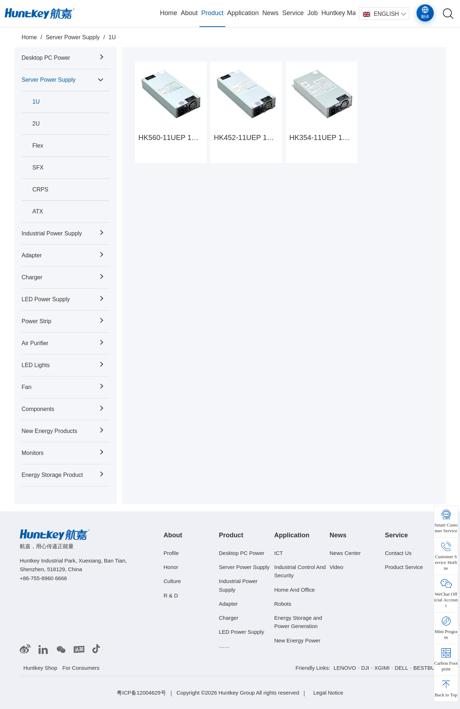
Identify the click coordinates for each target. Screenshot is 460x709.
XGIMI (382, 668)
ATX (37, 211)
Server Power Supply (73, 37)
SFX (37, 167)
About (189, 13)
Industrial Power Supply (52, 233)
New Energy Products (49, 431)
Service (293, 13)
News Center (345, 553)
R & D (171, 595)
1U (112, 37)
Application (243, 13)
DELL (401, 668)
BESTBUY (425, 668)
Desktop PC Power (46, 58)
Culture (172, 581)
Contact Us (398, 553)
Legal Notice (328, 693)
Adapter (32, 255)
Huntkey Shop (40, 668)
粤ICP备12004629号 (141, 693)
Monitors (32, 453)
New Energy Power (297, 640)
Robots (282, 604)
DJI (365, 668)
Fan (27, 387)
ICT (278, 553)
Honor (171, 567)
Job (312, 13)
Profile (171, 553)
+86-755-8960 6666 (43, 578)
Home (168, 13)
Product (212, 13)
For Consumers (80, 668)
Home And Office (294, 589)
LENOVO (345, 668)
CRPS (40, 189)
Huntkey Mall (338, 13)
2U (36, 124)
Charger (32, 277)
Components (38, 409)
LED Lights (36, 365)
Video (336, 567)
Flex (37, 146)
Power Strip (36, 321)
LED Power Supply (46, 299)
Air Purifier (35, 343)
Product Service (404, 567)
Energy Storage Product (52, 475)
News (270, 13)
